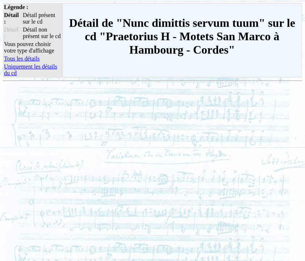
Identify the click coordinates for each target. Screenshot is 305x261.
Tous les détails (21, 58)
